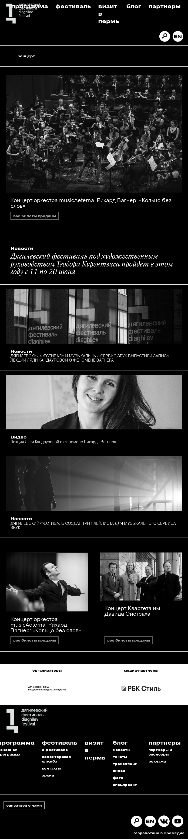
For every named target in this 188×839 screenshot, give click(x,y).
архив (48, 775)
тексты (120, 757)
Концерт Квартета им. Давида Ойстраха (132, 610)
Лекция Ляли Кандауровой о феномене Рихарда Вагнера (63, 441)
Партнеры (164, 6)
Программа (29, 6)
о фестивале (55, 750)
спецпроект (125, 785)
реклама (157, 761)
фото (118, 778)
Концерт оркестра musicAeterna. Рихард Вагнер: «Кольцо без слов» (90, 203)
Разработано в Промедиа (158, 833)
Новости (21, 248)
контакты (51, 768)
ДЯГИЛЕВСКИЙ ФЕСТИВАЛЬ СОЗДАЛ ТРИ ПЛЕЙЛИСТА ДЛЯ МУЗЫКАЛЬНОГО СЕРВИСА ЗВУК (93, 525)
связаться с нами (24, 805)
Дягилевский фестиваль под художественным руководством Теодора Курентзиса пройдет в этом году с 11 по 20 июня (91, 264)
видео (119, 771)
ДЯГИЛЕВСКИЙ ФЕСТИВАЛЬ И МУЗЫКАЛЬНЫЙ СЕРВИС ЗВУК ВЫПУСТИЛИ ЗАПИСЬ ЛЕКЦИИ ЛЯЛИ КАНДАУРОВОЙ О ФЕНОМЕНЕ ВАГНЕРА (89, 357)
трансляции (125, 764)
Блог (133, 6)
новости (121, 750)
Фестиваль (73, 6)
